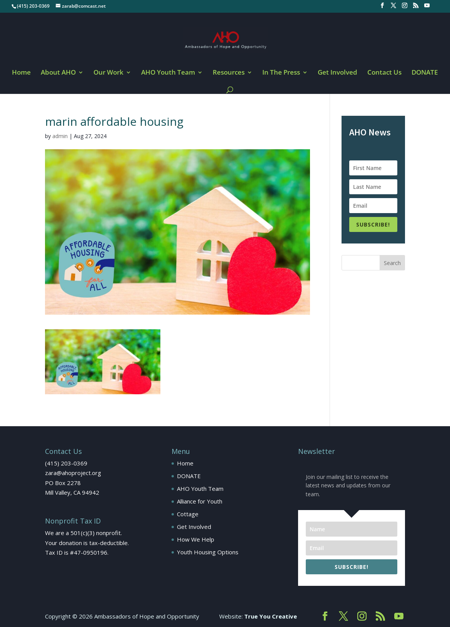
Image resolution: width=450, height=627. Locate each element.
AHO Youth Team (168, 73)
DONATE (425, 73)
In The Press (281, 73)
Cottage (187, 514)
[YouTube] (427, 8)
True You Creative (270, 616)
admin (60, 136)
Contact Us (384, 73)
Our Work (108, 73)
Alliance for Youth (199, 501)
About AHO (58, 73)
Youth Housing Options (207, 552)
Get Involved (337, 73)
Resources (229, 73)
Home (21, 73)
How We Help (195, 539)
